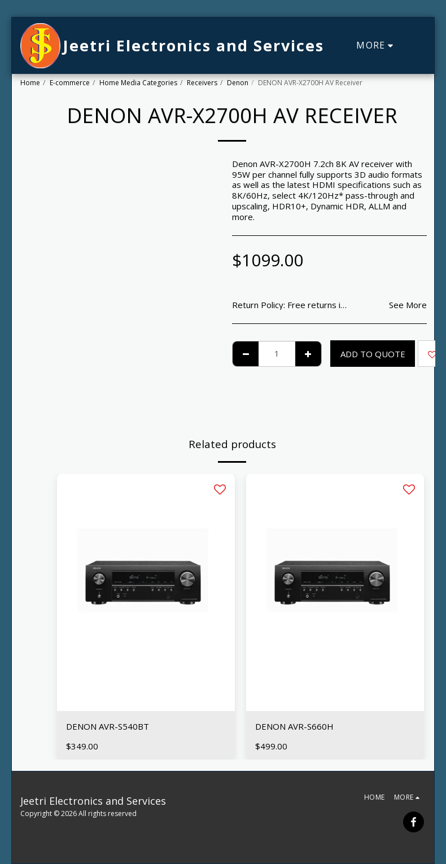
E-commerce (70, 82)
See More (408, 305)
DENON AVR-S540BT (107, 726)
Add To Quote (372, 353)
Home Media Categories (138, 82)
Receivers (202, 82)
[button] (417, 45)
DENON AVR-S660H (294, 726)
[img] (146, 592)
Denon (237, 82)
